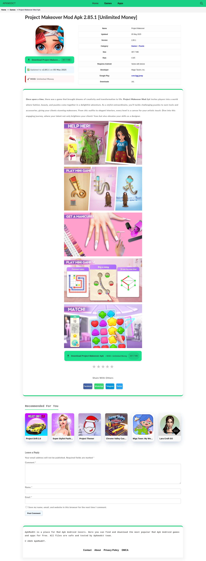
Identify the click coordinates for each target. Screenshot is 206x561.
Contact (87, 553)
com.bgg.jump (137, 76)
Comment (30, 462)
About (97, 553)
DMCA (125, 553)
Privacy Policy (111, 553)
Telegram (110, 386)
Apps (120, 3)
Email (28, 500)
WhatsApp (99, 386)
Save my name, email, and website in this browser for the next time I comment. (68, 510)
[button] (49, 60)
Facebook (88, 386)
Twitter (119, 386)
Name (28, 490)
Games (108, 3)
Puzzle (141, 46)
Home (95, 3)
